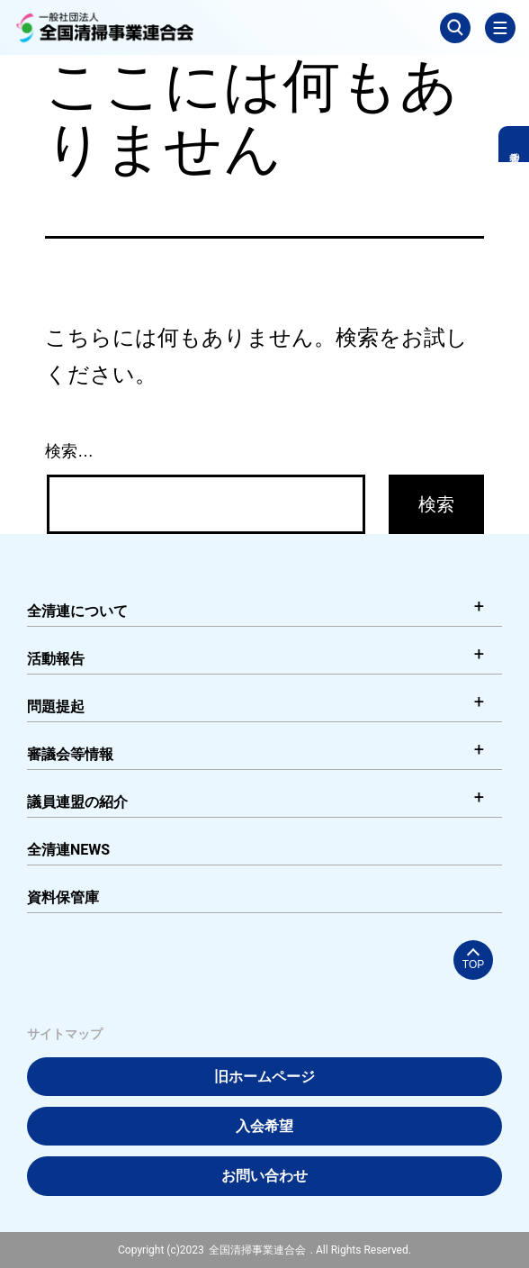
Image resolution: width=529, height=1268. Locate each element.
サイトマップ (65, 1034)
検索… (69, 451)
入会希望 (264, 1126)
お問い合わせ (264, 1175)
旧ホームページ (264, 1076)
